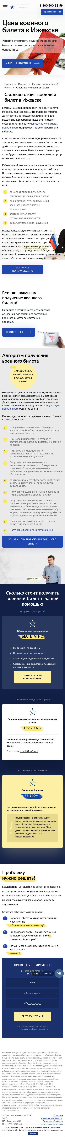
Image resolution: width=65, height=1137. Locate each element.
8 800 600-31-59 (51, 5)
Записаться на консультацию (32, 677)
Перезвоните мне (52, 12)
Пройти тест (18, 332)
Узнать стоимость (22, 63)
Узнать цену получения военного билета (32, 541)
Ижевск (21, 8)
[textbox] (32, 993)
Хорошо (33, 1133)
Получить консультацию (22, 269)
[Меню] (5, 6)
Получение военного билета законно (31, 530)
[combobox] (32, 993)
